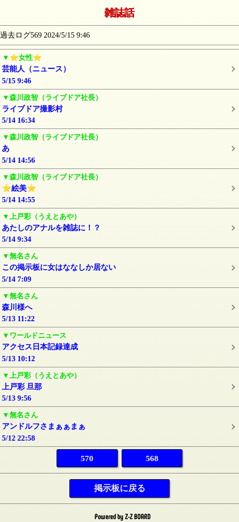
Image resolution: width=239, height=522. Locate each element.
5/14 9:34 (119, 227)
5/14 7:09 (119, 267)
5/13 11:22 (119, 307)
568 (152, 458)
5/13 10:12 (119, 346)
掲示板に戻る (119, 488)
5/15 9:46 (119, 68)
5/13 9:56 (119, 386)
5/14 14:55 (119, 188)
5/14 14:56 (119, 148)
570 (87, 458)
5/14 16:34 (119, 108)
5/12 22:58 (119, 426)
